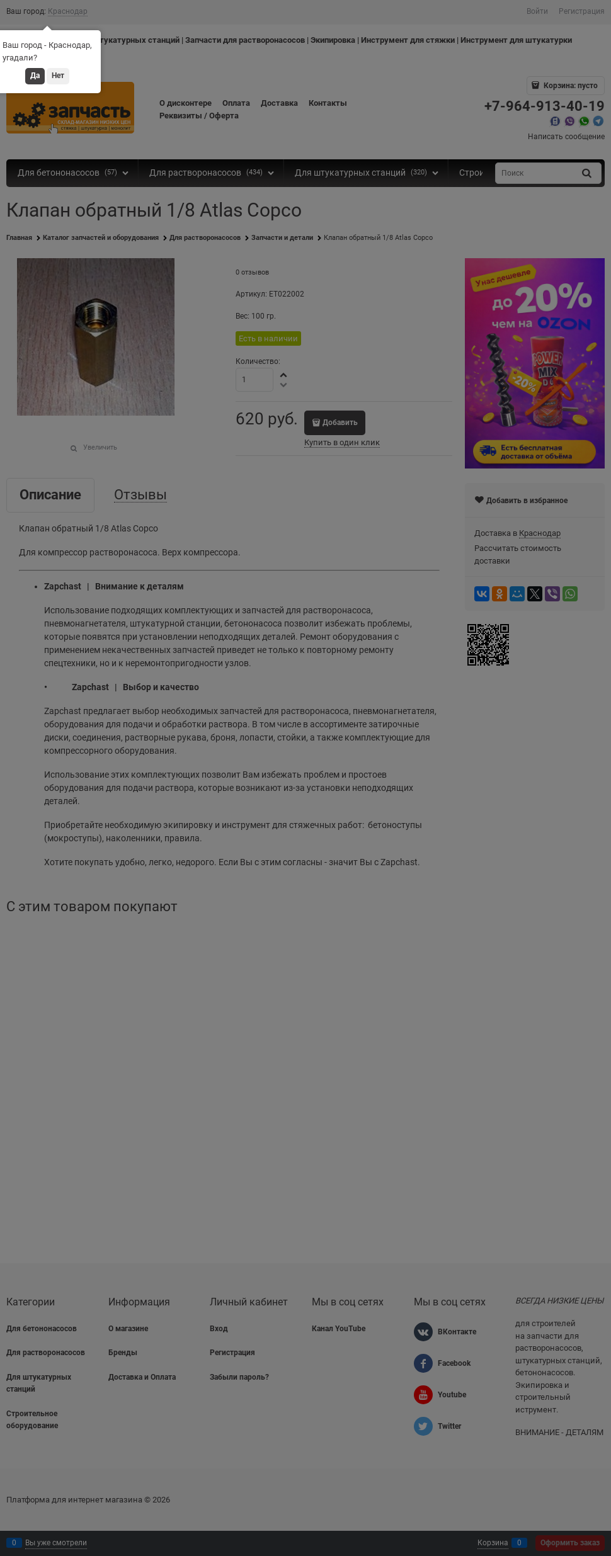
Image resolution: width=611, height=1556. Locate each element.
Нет (58, 75)
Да (35, 75)
